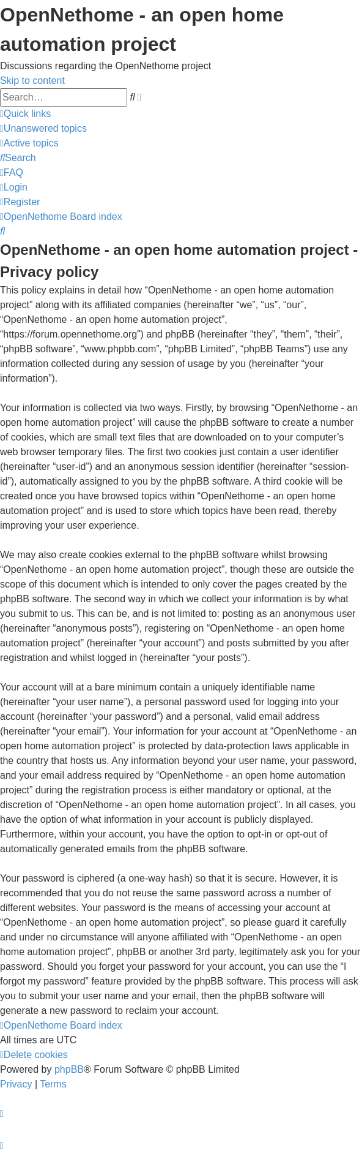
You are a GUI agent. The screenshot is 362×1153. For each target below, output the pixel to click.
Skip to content (32, 80)
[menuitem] (43, 128)
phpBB (69, 1069)
